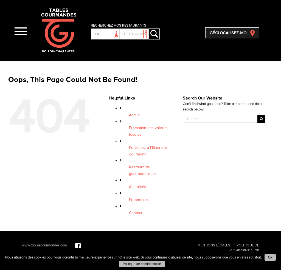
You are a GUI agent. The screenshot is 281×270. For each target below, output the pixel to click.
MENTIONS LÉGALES (214, 245)
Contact (135, 213)
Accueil (135, 115)
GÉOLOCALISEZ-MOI (229, 32)
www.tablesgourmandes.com (44, 245)
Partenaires (139, 199)
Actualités (137, 186)
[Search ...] (220, 119)
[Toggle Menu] (20, 31)
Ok (270, 257)
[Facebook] (78, 245)
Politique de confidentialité (142, 264)
